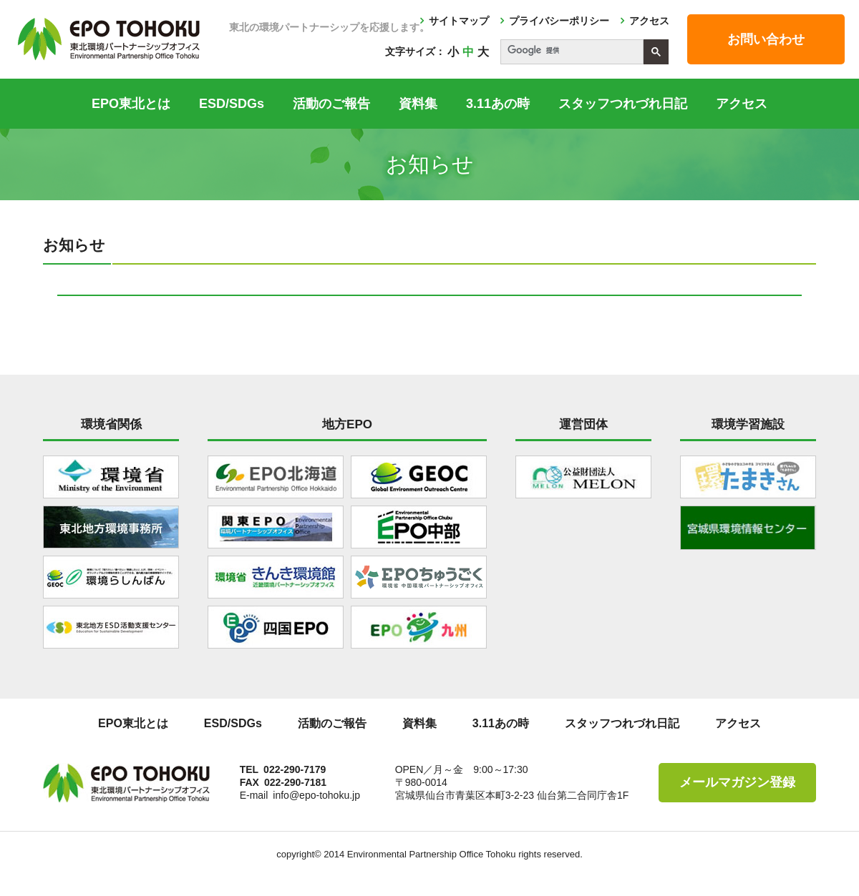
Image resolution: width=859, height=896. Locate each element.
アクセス (649, 20)
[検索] (571, 50)
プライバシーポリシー (559, 20)
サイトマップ (459, 20)
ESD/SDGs (231, 104)
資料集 (418, 104)
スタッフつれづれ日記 (622, 104)
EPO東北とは (131, 104)
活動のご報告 (331, 104)
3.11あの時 (498, 104)
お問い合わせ (766, 39)
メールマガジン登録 (737, 782)
